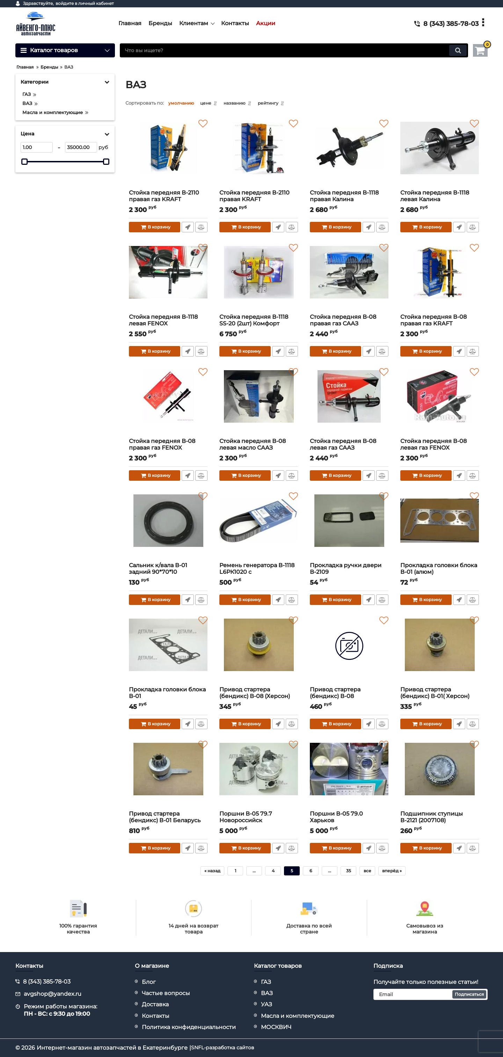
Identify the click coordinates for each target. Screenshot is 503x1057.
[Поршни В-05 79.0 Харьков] (349, 776)
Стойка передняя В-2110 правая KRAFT (258, 200)
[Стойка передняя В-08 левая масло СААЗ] (258, 403)
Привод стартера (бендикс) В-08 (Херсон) (258, 697)
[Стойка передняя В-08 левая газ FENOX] (439, 403)
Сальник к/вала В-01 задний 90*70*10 (168, 573)
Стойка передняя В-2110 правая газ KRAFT (168, 200)
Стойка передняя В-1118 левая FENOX (168, 324)
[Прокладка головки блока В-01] (168, 652)
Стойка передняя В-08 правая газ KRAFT (439, 324)
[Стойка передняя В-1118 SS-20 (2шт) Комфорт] (258, 279)
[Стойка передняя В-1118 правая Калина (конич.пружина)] (349, 155)
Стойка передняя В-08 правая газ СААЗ (349, 324)
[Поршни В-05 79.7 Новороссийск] (258, 776)
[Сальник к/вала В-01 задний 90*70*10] (168, 528)
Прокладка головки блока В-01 (168, 697)
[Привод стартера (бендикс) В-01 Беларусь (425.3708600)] (168, 776)
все (367, 871)
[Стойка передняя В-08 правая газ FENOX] (168, 403)
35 (348, 871)
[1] (37, 147)
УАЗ (266, 1004)
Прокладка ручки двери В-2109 (349, 573)
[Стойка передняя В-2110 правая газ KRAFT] (168, 155)
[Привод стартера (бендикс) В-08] (349, 652)
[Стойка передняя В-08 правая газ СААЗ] (349, 279)
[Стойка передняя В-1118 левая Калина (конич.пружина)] (439, 155)
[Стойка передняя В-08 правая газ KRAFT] (439, 279)
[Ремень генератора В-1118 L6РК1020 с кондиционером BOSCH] (258, 528)
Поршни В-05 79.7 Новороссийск (258, 821)
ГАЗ (266, 982)
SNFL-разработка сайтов (227, 1047)
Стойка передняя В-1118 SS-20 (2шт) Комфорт (258, 324)
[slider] (24, 161)
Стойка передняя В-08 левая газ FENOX (439, 448)
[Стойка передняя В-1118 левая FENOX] (168, 279)
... (254, 871)
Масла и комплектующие (297, 1016)
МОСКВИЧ (276, 1027)
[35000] (81, 147)
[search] (294, 50)
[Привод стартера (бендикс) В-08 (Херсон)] (258, 652)
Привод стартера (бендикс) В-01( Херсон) (439, 697)
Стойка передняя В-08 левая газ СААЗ (349, 448)
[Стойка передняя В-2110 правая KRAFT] (258, 155)
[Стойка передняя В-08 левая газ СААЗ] (349, 403)
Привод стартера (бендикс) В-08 (349, 697)
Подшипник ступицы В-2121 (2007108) (439, 821)
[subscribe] (430, 994)
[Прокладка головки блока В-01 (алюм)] (439, 528)
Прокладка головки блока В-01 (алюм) (439, 573)
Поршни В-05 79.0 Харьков (349, 821)
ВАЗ (267, 993)
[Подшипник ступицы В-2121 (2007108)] (439, 776)
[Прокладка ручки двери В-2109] (349, 528)
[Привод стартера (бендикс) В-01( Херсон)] (439, 652)
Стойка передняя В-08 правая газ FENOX (168, 448)
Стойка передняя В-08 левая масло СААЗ (258, 448)
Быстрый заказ (187, 228)
